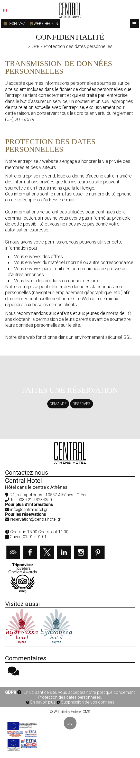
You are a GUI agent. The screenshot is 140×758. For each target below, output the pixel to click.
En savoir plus (40, 702)
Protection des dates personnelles (69, 697)
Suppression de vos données (85, 702)
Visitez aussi (22, 603)
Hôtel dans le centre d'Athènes (36, 487)
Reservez (14, 24)
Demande (58, 404)
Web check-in (44, 24)
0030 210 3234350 (34, 499)
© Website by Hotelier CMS (70, 712)
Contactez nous (26, 472)
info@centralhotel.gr (29, 509)
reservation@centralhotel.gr (35, 519)
